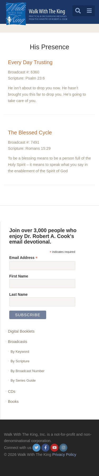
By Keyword (20, 352)
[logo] (36, 14)
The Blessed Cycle (30, 132)
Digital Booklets (21, 331)
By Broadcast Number (28, 371)
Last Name (18, 294)
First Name (18, 276)
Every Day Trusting (30, 62)
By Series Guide (23, 380)
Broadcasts (17, 342)
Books (13, 401)
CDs (11, 391)
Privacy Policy (64, 454)
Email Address (23, 257)
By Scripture (20, 361)
